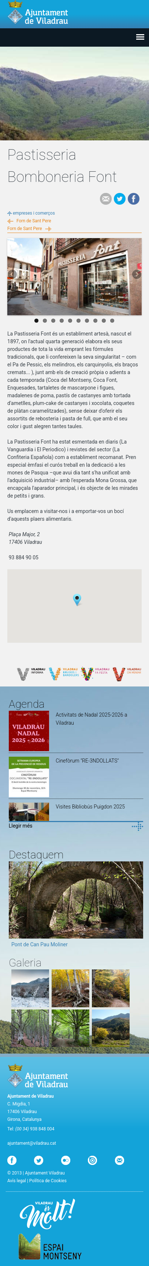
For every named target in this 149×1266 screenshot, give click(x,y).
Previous (12, 274)
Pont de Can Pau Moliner (39, 944)
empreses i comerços (34, 213)
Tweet (120, 199)
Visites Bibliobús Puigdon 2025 (90, 807)
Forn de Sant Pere (33, 220)
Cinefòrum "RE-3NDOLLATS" (87, 761)
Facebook (133, 199)
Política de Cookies (48, 1180)
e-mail (106, 199)
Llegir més (21, 826)
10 (112, 321)
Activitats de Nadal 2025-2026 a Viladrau (91, 719)
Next (136, 274)
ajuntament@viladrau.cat (31, 1143)
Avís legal (16, 1180)
